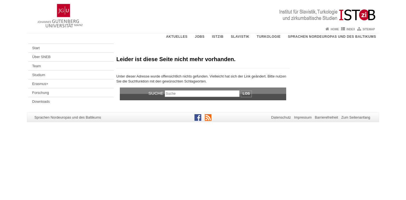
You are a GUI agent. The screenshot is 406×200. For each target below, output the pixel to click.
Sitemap (369, 29)
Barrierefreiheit (326, 117)
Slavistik (240, 37)
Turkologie (269, 37)
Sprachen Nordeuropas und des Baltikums (332, 37)
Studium (38, 75)
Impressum (302, 117)
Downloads (41, 101)
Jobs (200, 37)
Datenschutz (281, 117)
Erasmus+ (40, 84)
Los (246, 93)
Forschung (40, 93)
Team (36, 66)
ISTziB (218, 37)
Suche (155, 93)
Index (351, 29)
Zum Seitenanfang (355, 117)
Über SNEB (41, 57)
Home (335, 29)
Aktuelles (176, 37)
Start (36, 48)
